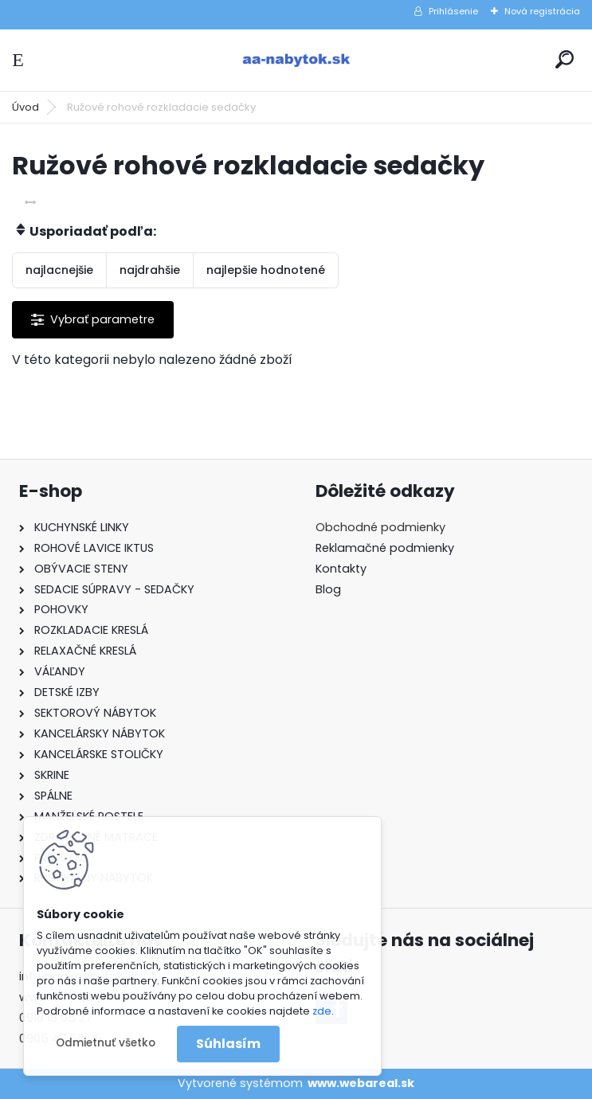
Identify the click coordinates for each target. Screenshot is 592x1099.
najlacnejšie (59, 270)
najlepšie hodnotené (265, 270)
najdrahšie (150, 270)
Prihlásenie (453, 11)
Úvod (25, 107)
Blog (328, 589)
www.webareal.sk (361, 1083)
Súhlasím (228, 1043)
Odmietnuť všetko (105, 1042)
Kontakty (341, 569)
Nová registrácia (542, 11)
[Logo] (296, 60)
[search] (564, 59)
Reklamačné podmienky (385, 548)
